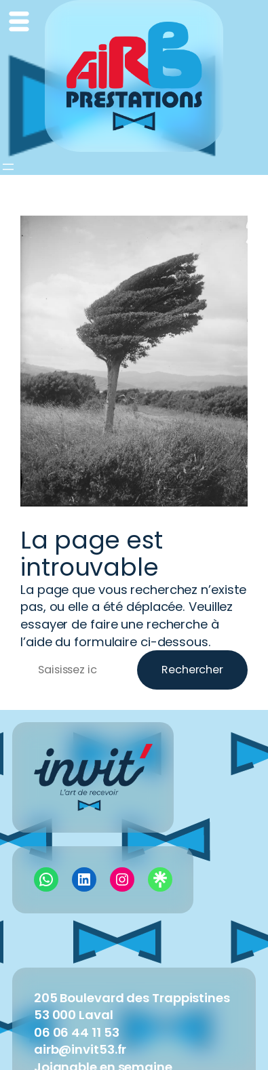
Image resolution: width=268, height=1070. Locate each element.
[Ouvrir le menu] (8, 167)
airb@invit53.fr (80, 1049)
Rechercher (192, 669)
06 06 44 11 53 (76, 1032)
